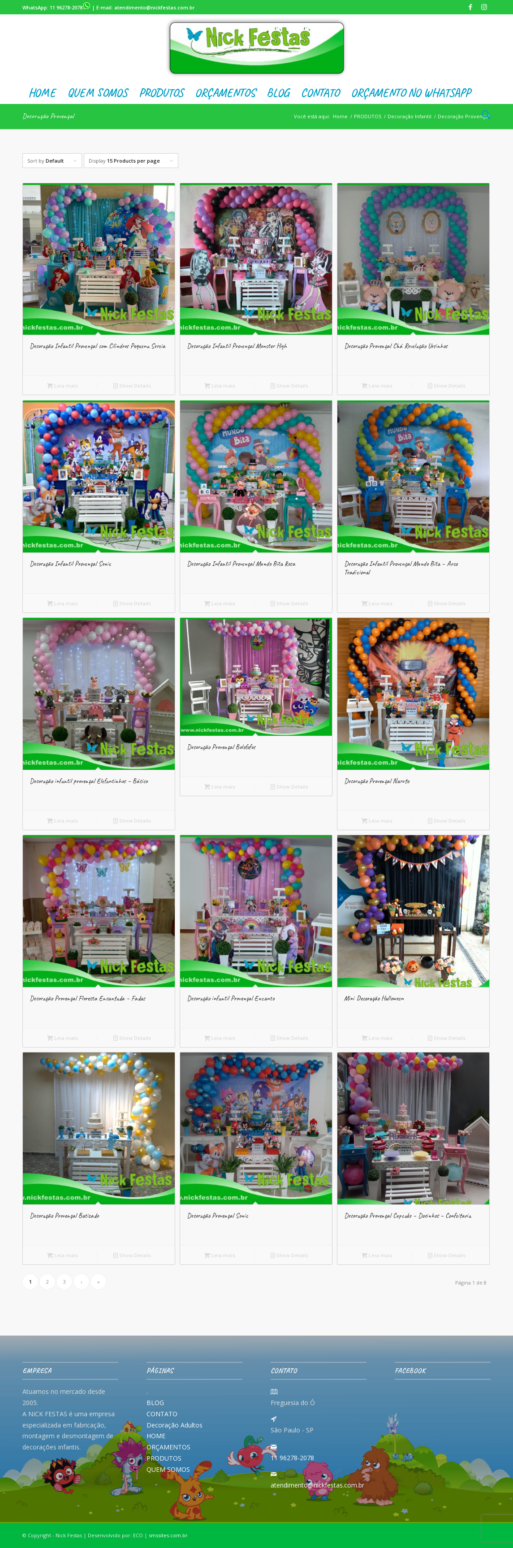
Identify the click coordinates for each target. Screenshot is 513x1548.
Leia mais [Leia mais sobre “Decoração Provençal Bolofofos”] (219, 786)
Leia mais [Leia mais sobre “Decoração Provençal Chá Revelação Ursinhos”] (377, 385)
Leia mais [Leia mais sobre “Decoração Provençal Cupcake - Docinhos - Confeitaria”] (377, 1255)
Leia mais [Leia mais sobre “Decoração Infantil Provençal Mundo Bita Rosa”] (219, 603)
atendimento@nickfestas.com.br (154, 7)
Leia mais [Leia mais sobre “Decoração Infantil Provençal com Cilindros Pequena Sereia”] (62, 385)
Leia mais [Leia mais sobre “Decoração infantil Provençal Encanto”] (219, 1038)
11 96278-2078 (70, 7)
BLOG (155, 1402)
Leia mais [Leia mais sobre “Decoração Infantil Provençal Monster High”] (219, 385)
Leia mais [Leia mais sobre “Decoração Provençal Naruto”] (377, 820)
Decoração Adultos (175, 1425)
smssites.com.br (168, 1535)
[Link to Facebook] (470, 6)
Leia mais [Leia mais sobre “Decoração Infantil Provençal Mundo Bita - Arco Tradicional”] (377, 603)
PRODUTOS (164, 1458)
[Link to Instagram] (484, 6)
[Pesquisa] (483, 115)
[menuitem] (41, 93)
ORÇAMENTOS (168, 1447)
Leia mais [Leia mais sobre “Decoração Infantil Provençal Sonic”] (62, 603)
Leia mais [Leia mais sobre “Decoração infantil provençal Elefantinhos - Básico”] (62, 820)
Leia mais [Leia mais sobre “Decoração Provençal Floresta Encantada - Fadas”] (62, 1038)
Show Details (132, 385)
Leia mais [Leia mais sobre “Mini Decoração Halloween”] (377, 1038)
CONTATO (162, 1414)
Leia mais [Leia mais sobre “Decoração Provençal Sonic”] (219, 1255)
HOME (156, 1436)
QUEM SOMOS (168, 1469)
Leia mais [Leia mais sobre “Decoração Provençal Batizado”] (62, 1255)
